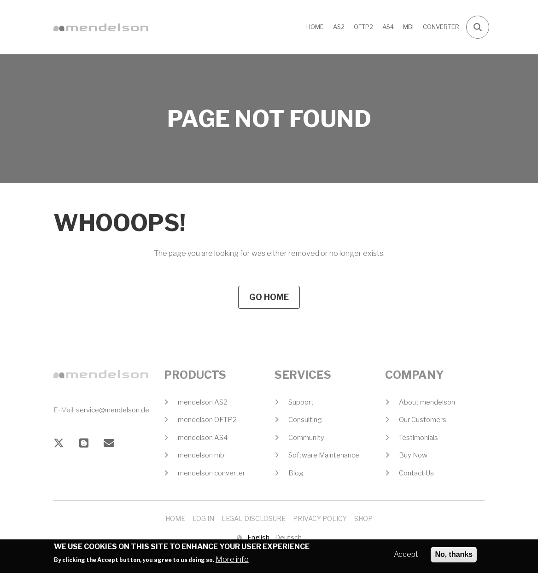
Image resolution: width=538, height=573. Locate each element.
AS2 (339, 26)
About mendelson (427, 402)
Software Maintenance (323, 455)
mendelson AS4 (203, 438)
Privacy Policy (320, 518)
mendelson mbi (202, 455)
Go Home (269, 297)
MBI (408, 26)
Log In (203, 518)
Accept (406, 556)
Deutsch (288, 537)
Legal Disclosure (254, 518)
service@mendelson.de (112, 410)
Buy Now (413, 455)
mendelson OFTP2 (207, 420)
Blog (296, 473)
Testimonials (418, 438)
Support (301, 402)
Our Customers (422, 420)
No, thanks (454, 557)
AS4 (388, 26)
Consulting (305, 420)
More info (232, 561)
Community (306, 438)
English (258, 537)
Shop (363, 518)
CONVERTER (441, 26)
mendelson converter (211, 473)
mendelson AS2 (203, 402)
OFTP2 (363, 26)
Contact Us (416, 473)
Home (315, 26)
